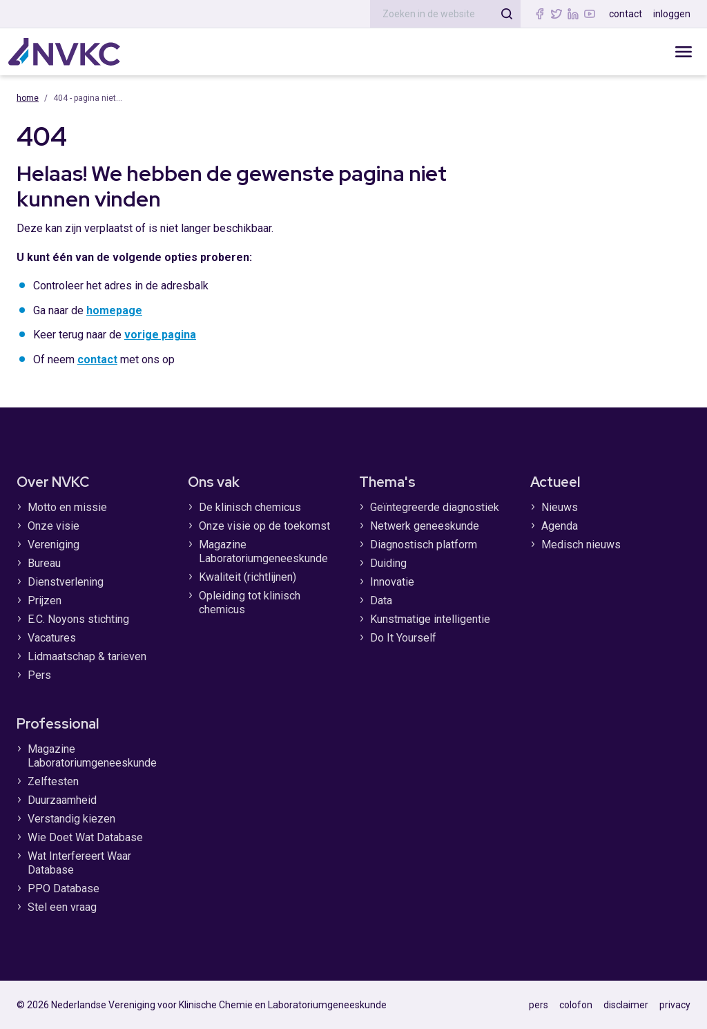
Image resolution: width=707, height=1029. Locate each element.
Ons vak (214, 482)
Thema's (387, 482)
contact (625, 13)
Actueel (555, 482)
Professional (58, 723)
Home (28, 98)
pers (538, 1004)
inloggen (671, 13)
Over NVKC (53, 482)
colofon (575, 1004)
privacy (674, 1004)
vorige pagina (160, 334)
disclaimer (625, 1004)
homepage (114, 310)
